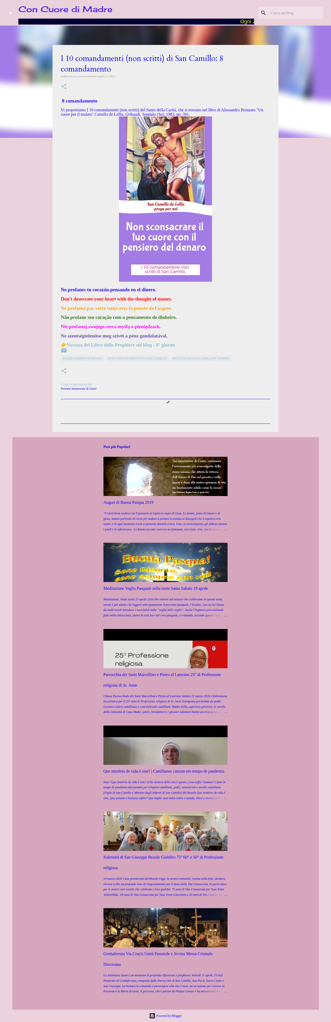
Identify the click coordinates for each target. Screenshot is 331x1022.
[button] (64, 86)
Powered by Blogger (165, 1016)
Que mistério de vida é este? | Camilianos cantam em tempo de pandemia (163, 771)
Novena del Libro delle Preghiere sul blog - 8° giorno (121, 345)
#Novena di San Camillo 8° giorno (201, 358)
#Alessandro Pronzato (82, 358)
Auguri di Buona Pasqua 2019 (128, 502)
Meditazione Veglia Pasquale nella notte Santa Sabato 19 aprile (155, 588)
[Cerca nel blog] (296, 13)
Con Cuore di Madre (65, 9)
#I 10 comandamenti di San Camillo (137, 358)
